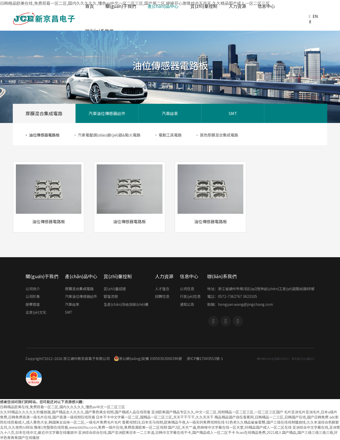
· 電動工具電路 (168, 135)
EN (315, 16)
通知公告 (187, 305)
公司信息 (187, 289)
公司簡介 (33, 289)
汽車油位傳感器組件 (107, 113)
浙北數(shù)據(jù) (303, 358)
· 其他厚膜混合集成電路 (216, 135)
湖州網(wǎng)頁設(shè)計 (273, 358)
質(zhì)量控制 (118, 276)
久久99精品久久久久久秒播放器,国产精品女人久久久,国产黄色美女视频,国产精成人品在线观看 (75, 411)
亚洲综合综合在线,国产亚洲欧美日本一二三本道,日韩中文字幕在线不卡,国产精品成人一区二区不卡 (156, 432)
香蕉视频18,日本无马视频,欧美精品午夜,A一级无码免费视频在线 (173, 422)
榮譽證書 (33, 305)
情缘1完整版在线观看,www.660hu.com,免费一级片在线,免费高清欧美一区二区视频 (100, 427)
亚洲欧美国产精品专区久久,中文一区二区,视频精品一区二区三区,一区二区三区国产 (217, 411)
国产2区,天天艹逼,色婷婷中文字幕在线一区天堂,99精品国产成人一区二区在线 (230, 427)
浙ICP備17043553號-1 (205, 358)
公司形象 (33, 297)
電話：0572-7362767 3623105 (232, 297)
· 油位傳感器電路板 (42, 135)
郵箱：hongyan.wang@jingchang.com (240, 305)
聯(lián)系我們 (222, 276)
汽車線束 (170, 113)
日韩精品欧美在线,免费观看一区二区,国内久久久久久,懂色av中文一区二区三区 (62, 406)
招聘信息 (162, 297)
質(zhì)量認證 (115, 289)
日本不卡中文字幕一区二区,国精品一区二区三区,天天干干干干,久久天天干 (155, 417)
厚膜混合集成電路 (44, 113)
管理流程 (111, 297)
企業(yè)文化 (36, 313)
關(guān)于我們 (42, 276)
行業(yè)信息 (190, 297)
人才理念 (162, 289)
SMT (232, 113)
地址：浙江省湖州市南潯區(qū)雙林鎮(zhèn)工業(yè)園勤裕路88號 (260, 289)
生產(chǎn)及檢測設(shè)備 (126, 305)
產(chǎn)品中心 (81, 276)
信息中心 (189, 276)
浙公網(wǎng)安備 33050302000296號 (148, 358)
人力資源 (164, 276)
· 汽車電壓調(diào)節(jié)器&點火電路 (106, 135)
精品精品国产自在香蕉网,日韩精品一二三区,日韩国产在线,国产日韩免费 (271, 417)
